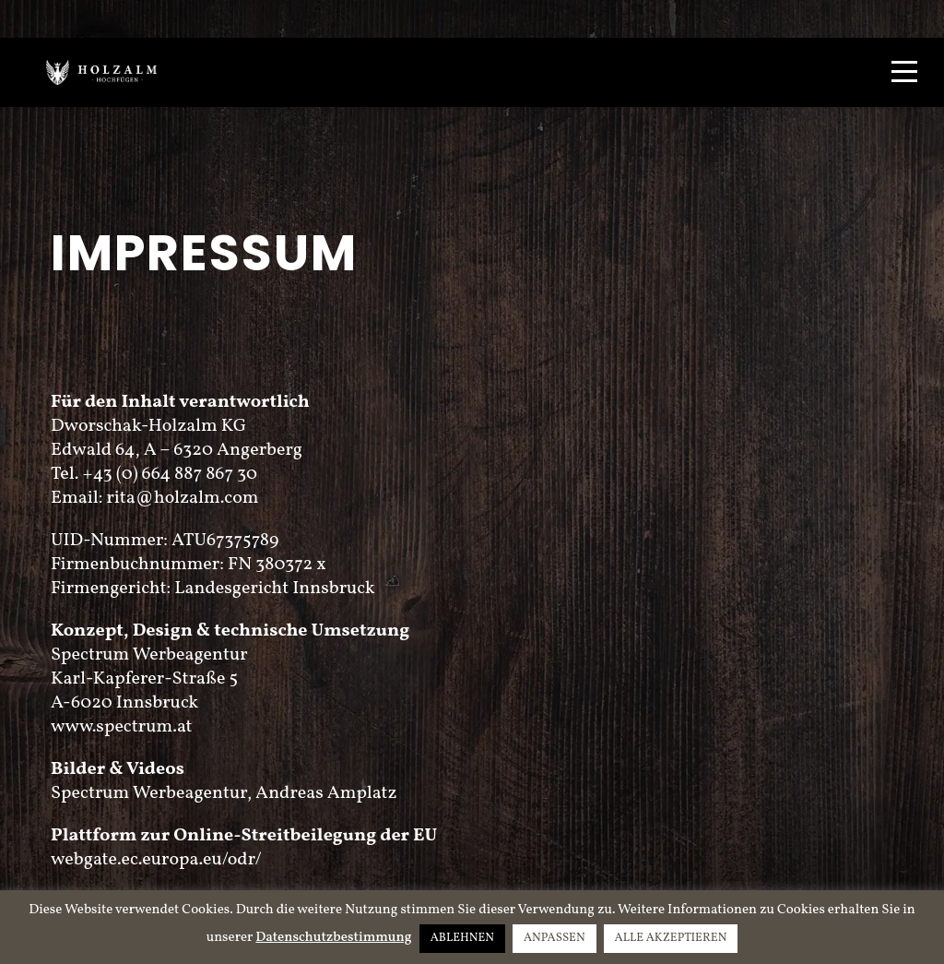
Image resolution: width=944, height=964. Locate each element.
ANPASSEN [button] (554, 938)
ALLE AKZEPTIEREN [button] (671, 938)
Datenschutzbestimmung (333, 937)
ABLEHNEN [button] (462, 938)
